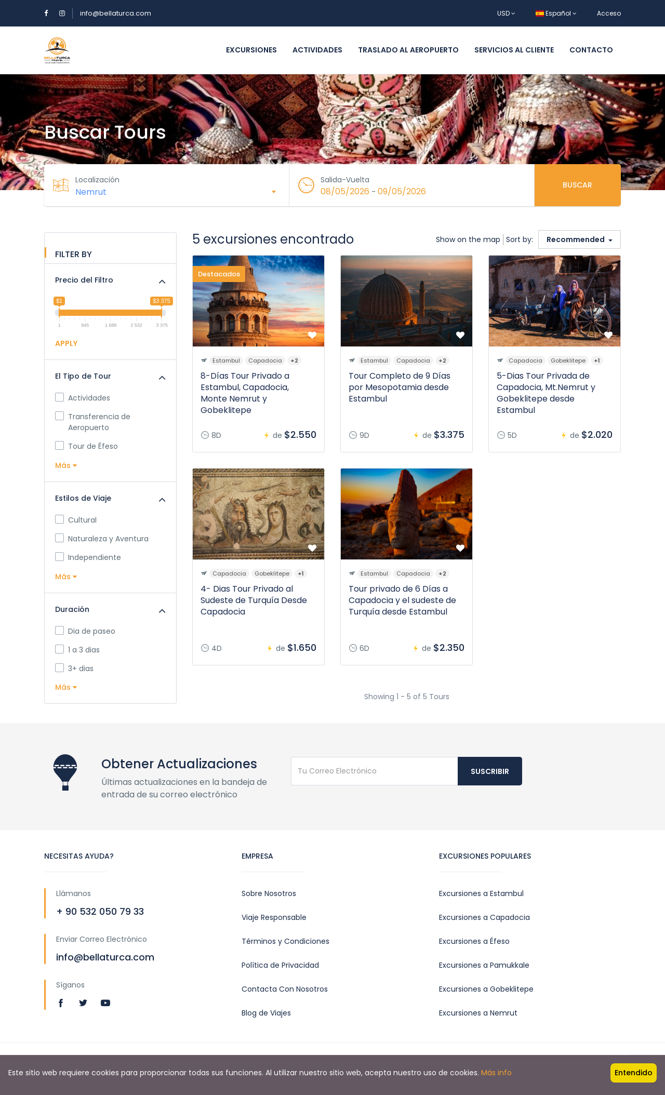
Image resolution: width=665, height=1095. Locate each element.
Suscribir (490, 771)
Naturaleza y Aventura (102, 538)
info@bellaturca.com (115, 13)
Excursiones (251, 50)
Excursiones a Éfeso (474, 941)
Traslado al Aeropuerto (408, 50)
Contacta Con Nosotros (285, 989)
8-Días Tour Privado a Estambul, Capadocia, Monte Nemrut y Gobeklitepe (245, 393)
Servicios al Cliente (514, 50)
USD (506, 13)
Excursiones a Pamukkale (484, 965)
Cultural (76, 520)
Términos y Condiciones (285, 941)
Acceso (609, 13)
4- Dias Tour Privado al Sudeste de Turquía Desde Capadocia (254, 600)
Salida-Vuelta (345, 180)
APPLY (66, 343)
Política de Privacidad (280, 965)
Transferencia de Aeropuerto (92, 422)
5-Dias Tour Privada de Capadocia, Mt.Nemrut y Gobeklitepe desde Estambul (546, 393)
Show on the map (468, 239)
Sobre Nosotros (269, 893)
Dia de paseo (85, 631)
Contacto (591, 50)
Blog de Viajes (266, 1013)
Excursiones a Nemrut (478, 1013)
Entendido (634, 1072)
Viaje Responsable (274, 917)
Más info (496, 1072)
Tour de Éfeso (86, 446)
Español (556, 13)
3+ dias (74, 668)
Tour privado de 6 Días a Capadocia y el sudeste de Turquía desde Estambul (402, 600)
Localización (97, 180)
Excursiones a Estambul (481, 893)
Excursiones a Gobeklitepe (486, 989)
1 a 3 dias (77, 650)
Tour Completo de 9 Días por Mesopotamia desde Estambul (399, 387)
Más (66, 465)
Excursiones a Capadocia (484, 917)
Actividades (317, 50)
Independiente (88, 557)
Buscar (577, 185)
